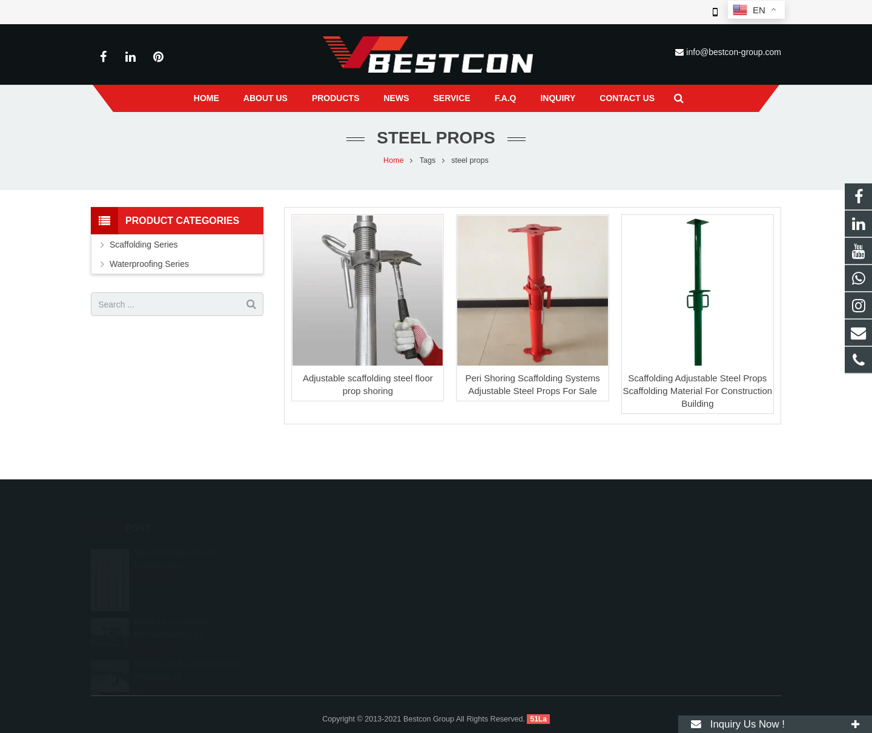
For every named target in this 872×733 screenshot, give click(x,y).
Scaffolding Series (144, 244)
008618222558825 (489, 550)
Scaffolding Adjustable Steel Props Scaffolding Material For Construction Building (698, 391)
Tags (428, 160)
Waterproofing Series (149, 264)
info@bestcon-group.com (733, 52)
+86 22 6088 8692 (488, 568)
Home (393, 160)
